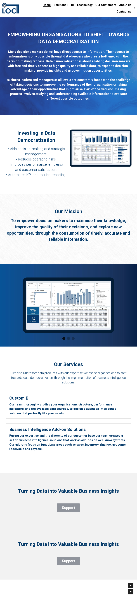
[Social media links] (134, 8)
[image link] (11, 7)
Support (68, 503)
